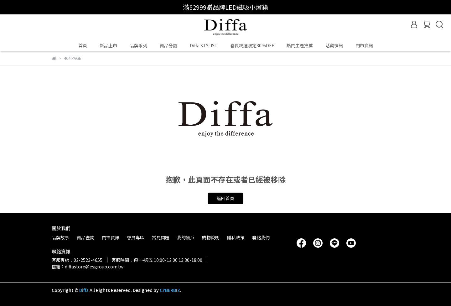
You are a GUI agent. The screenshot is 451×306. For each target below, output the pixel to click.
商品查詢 (85, 237)
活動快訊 (334, 45)
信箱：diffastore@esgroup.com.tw (87, 266)
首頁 (82, 45)
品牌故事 (60, 237)
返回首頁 (225, 198)
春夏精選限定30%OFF (252, 45)
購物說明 (211, 237)
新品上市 (108, 45)
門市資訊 (364, 45)
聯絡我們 (261, 237)
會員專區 (135, 237)
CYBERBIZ (170, 290)
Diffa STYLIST (204, 45)
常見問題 (160, 237)
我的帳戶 (185, 237)
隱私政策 (236, 237)
